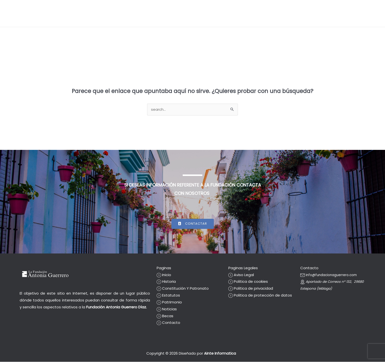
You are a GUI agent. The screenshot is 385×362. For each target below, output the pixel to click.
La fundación (245, 13)
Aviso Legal (241, 275)
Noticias (326, 13)
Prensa (344, 13)
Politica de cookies (248, 281)
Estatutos (168, 295)
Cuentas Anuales (282, 13)
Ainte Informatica (221, 353)
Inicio (223, 13)
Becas (308, 13)
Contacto (365, 13)
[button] (163, 13)
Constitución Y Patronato (183, 288)
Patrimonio (169, 302)
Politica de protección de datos (260, 295)
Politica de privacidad (250, 288)
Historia (166, 281)
